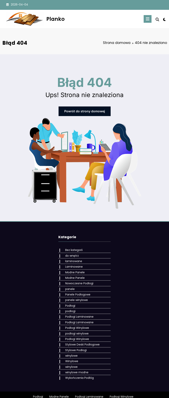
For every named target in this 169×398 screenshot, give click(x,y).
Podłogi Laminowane (78, 311)
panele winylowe (75, 295)
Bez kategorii (72, 249)
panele (68, 285)
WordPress (76, 392)
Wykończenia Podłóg (78, 367)
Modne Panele (73, 270)
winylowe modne (75, 362)
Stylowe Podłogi (74, 342)
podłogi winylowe (75, 326)
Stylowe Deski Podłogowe (81, 337)
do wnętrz (70, 254)
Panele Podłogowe (76, 290)
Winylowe (70, 352)
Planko (55, 19)
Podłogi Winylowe (75, 321)
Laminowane (72, 265)
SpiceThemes (129, 392)
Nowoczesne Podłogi (78, 280)
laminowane (72, 260)
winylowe (70, 347)
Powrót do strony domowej (84, 111)
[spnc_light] (164, 19)
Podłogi (69, 301)
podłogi (69, 306)
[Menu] (148, 19)
